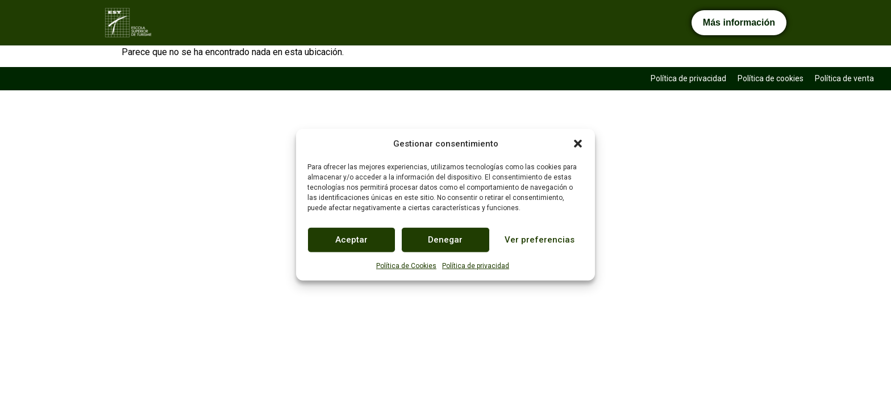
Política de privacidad (475, 265)
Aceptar (351, 240)
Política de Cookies (406, 265)
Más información (739, 22)
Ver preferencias (539, 240)
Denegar (445, 240)
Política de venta (844, 78)
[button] (578, 143)
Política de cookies (770, 78)
